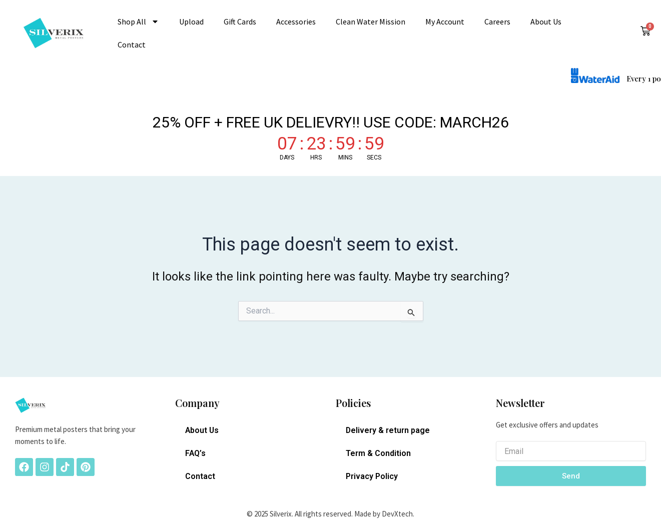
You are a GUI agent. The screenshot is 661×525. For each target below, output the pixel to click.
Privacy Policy (372, 476)
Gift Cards (240, 21)
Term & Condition (378, 453)
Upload (191, 21)
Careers (497, 21)
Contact (132, 45)
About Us (545, 21)
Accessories (296, 21)
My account (444, 21)
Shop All (138, 21)
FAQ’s (195, 453)
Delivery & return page (388, 430)
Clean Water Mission (370, 21)
